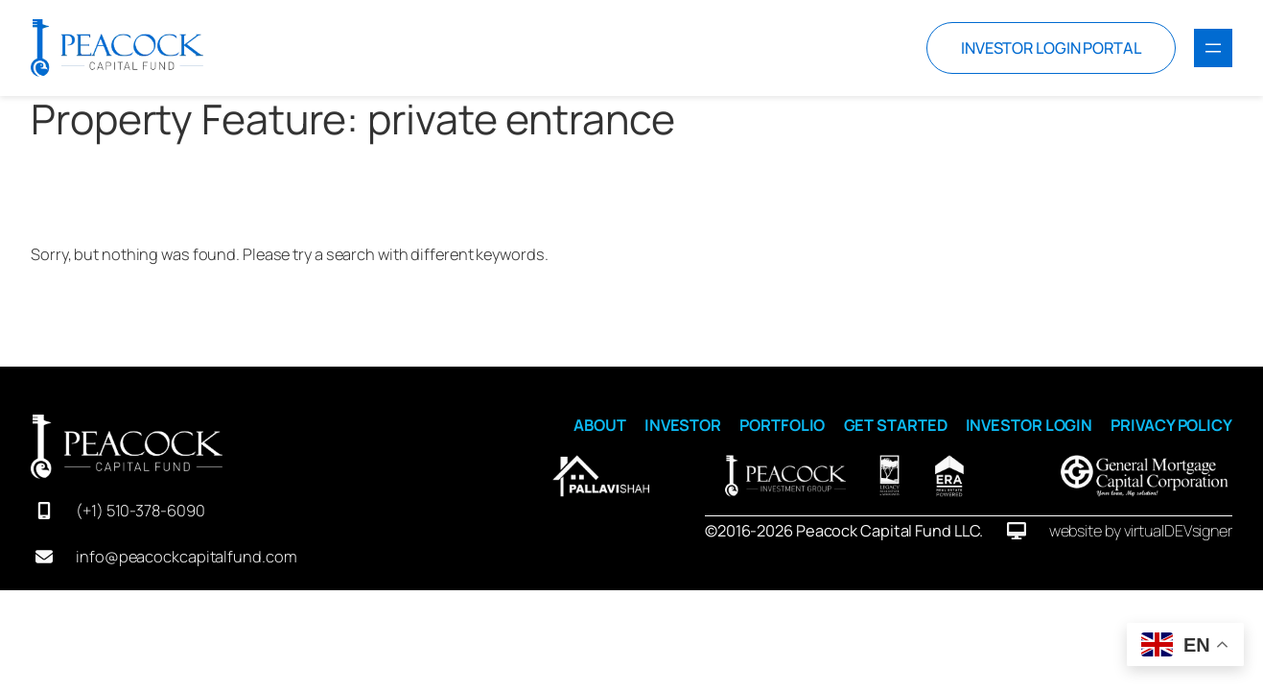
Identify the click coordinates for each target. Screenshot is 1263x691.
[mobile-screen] (44, 510)
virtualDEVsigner (1178, 530)
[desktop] (1016, 530)
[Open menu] (1213, 48)
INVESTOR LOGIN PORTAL (1051, 48)
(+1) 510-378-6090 (140, 510)
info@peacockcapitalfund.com (186, 556)
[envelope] (44, 556)
